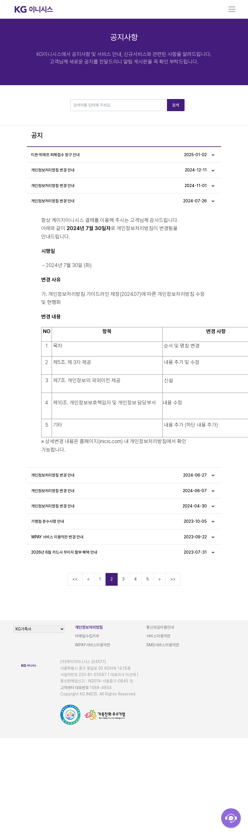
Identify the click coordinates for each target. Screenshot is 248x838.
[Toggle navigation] (232, 9)
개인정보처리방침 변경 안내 (119, 170)
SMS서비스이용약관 (162, 645)
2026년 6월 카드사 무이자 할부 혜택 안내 (119, 552)
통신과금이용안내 (160, 627)
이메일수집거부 (87, 636)
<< (75, 579)
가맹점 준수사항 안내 (119, 521)
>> (173, 579)
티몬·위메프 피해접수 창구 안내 (119, 155)
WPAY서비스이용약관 (92, 645)
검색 (175, 105)
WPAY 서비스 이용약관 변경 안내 (119, 537)
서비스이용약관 (158, 636)
